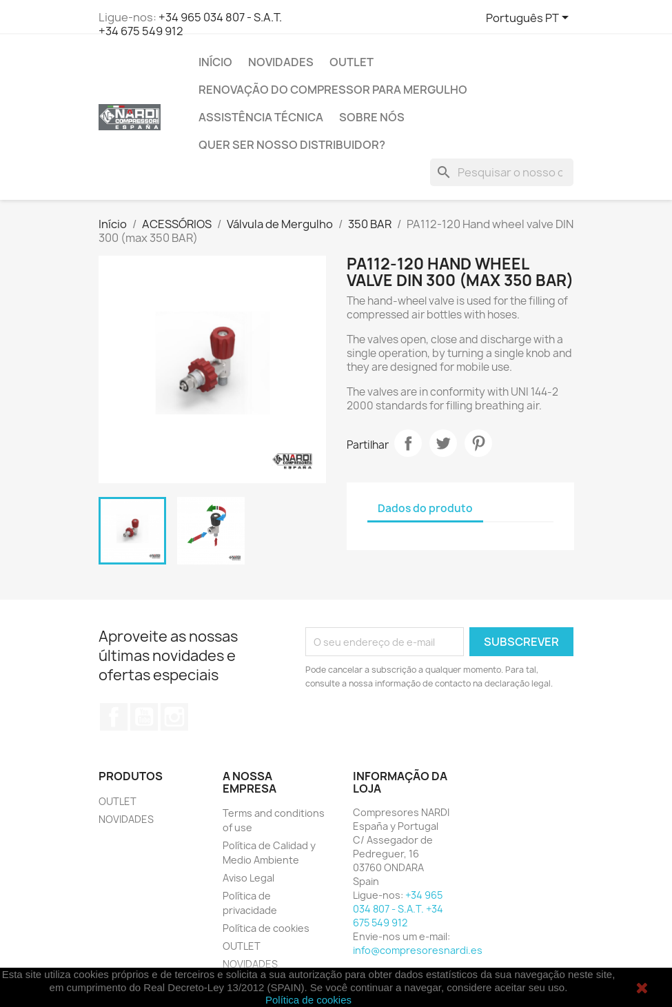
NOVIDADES (281, 62)
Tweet (443, 443)
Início (215, 62)
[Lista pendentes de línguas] (529, 18)
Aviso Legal (248, 877)
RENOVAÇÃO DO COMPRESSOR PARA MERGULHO (332, 89)
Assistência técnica (260, 117)
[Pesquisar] (501, 172)
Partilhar (408, 443)
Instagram (174, 717)
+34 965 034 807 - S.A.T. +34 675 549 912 (190, 24)
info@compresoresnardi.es (417, 950)
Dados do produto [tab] (425, 508)
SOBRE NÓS (372, 117)
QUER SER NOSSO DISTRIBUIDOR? (291, 144)
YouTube (144, 717)
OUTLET (351, 62)
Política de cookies (266, 928)
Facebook (114, 717)
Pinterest (478, 443)
